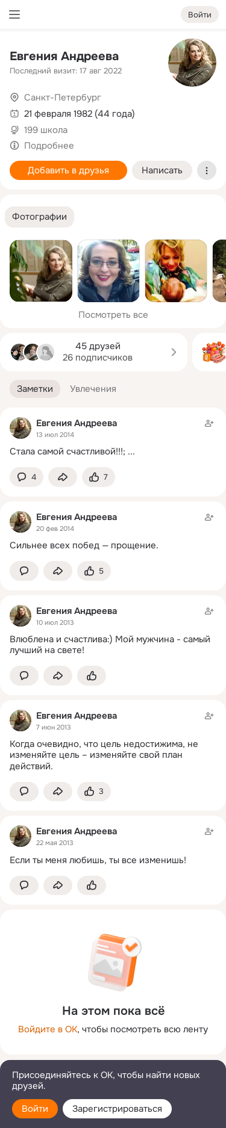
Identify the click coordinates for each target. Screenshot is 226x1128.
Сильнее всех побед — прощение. (84, 545)
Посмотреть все (113, 315)
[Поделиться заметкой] (62, 477)
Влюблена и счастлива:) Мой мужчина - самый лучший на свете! (110, 645)
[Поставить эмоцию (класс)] (98, 477)
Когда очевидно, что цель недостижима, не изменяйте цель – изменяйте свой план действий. (104, 755)
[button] (39, 217)
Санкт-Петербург (62, 97)
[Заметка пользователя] (113, 437)
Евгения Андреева (64, 56)
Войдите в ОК (47, 1029)
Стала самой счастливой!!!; (67, 451)
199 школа (45, 130)
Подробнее (49, 145)
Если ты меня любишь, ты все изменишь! (98, 860)
